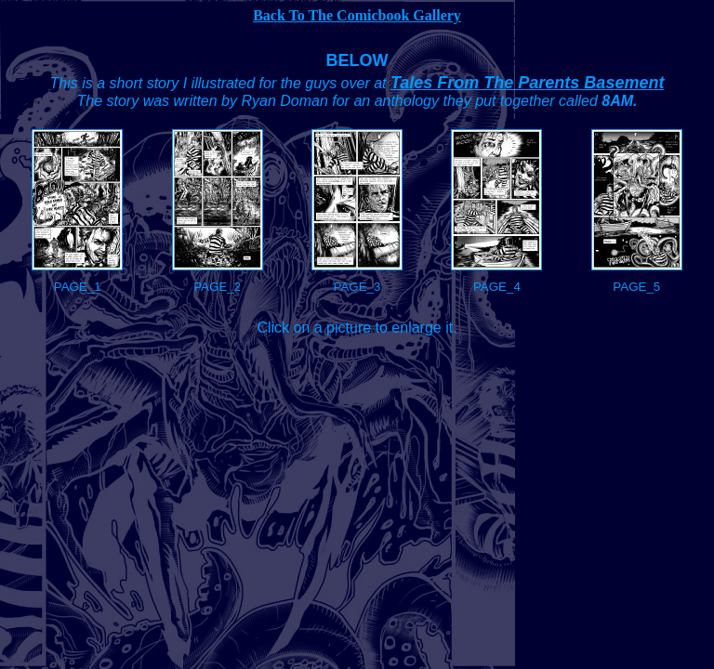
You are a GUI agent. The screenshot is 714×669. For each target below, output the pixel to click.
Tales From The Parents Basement (527, 82)
